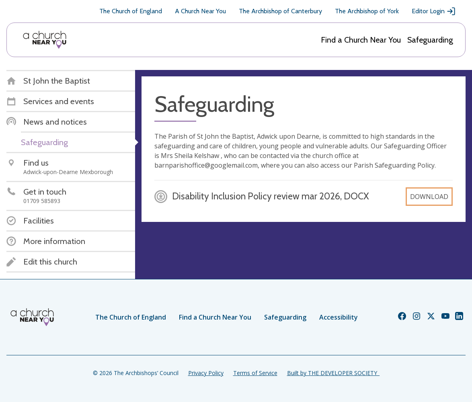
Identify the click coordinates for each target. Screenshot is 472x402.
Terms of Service (255, 373)
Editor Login (434, 11)
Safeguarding (430, 40)
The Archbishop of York (367, 11)
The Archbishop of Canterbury (280, 11)
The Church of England (130, 11)
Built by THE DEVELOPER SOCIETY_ (333, 373)
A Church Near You (200, 11)
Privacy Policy (206, 373)
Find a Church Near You (361, 40)
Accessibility (338, 317)
